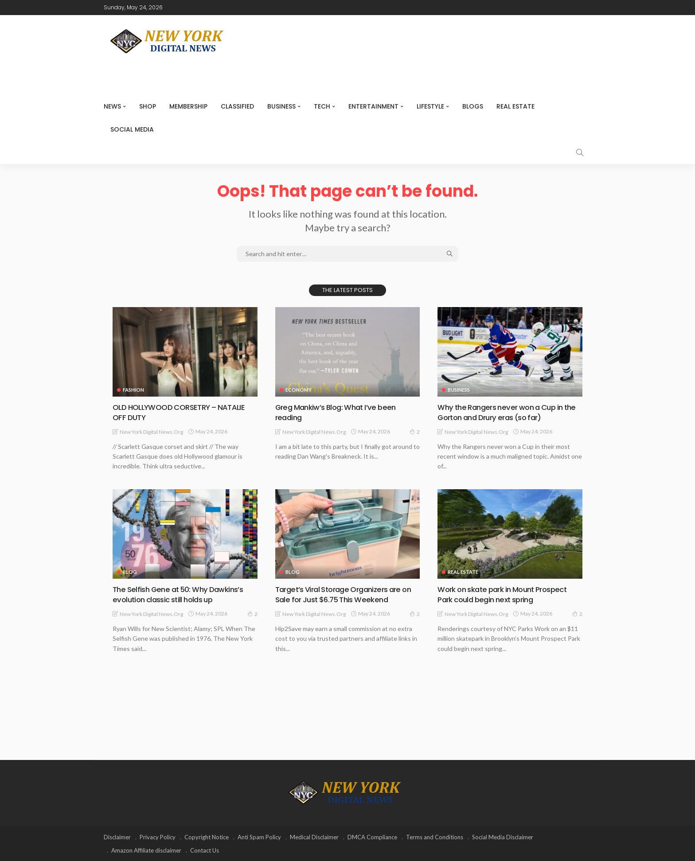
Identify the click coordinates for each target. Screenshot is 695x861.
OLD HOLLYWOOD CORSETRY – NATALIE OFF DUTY (184, 412)
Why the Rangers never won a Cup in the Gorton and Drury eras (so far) (504, 412)
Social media (132, 129)
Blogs (472, 106)
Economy (298, 389)
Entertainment (373, 106)
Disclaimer (117, 836)
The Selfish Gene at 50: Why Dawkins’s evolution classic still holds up (182, 594)
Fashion (133, 389)
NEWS (112, 106)
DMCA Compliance (372, 836)
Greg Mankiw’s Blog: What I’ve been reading (339, 412)
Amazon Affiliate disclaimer (146, 849)
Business (281, 106)
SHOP (147, 106)
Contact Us (204, 849)
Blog (130, 571)
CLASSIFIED (237, 106)
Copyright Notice (206, 836)
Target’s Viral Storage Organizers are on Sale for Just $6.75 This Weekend (342, 594)
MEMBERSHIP (188, 106)
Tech (322, 106)
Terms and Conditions (434, 836)
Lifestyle (430, 106)
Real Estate (515, 106)
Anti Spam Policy (259, 836)
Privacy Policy (158, 836)
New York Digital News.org (151, 431)
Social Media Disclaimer (502, 836)
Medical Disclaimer (314, 836)
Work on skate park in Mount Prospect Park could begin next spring (507, 594)
